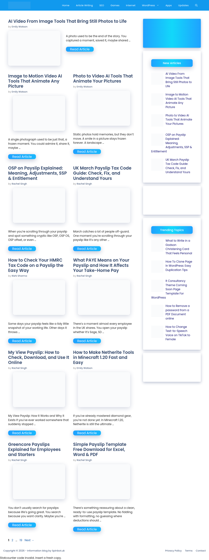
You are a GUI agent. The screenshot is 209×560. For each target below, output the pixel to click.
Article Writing (84, 5)
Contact (201, 550)
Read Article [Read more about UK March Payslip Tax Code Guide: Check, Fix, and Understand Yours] (87, 248)
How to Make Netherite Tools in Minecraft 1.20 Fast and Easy (103, 357)
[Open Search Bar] (196, 5)
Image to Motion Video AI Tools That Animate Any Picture (35, 81)
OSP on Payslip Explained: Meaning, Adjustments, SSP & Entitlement (37, 173)
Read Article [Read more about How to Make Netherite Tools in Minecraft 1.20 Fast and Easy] (87, 433)
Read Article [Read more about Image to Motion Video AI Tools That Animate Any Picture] (22, 156)
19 (21, 540)
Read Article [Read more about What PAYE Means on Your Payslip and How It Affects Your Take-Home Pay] (87, 341)
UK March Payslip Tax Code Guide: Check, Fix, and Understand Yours (102, 173)
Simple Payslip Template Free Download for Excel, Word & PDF (99, 449)
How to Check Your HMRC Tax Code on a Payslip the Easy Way (35, 265)
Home (65, 5)
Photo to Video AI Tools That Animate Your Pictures (103, 78)
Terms (189, 550)
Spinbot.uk (58, 550)
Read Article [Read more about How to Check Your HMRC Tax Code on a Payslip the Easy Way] (22, 341)
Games (115, 5)
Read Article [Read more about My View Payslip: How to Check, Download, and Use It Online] (22, 433)
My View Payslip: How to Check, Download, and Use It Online (38, 357)
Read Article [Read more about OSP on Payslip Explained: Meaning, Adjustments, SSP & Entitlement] (22, 248)
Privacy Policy (173, 550)
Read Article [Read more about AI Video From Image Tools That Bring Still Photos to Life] (80, 49)
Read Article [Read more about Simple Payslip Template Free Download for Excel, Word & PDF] (87, 529)
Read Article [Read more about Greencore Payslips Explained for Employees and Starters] (22, 525)
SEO (101, 5)
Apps (169, 5)
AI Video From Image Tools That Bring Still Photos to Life (67, 21)
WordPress (152, 5)
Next (29, 540)
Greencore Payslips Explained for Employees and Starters (34, 449)
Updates (183, 5)
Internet (130, 5)
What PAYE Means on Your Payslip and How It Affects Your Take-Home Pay (101, 265)
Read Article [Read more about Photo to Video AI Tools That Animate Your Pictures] (87, 151)
